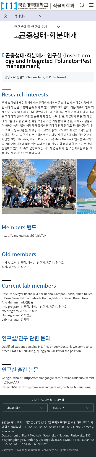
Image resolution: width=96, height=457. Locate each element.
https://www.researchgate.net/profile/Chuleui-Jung (56, 387)
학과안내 (20, 16)
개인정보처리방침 (42, 400)
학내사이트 (58, 408)
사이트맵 (59, 400)
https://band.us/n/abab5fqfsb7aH (24, 235)
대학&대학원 (13, 408)
